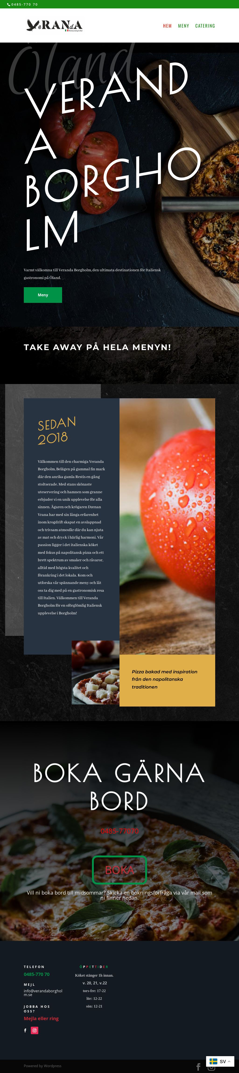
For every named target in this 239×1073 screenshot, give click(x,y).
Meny (183, 26)
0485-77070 (120, 831)
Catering (205, 26)
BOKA (119, 869)
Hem (167, 26)
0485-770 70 (24, 4)
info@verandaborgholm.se (43, 992)
